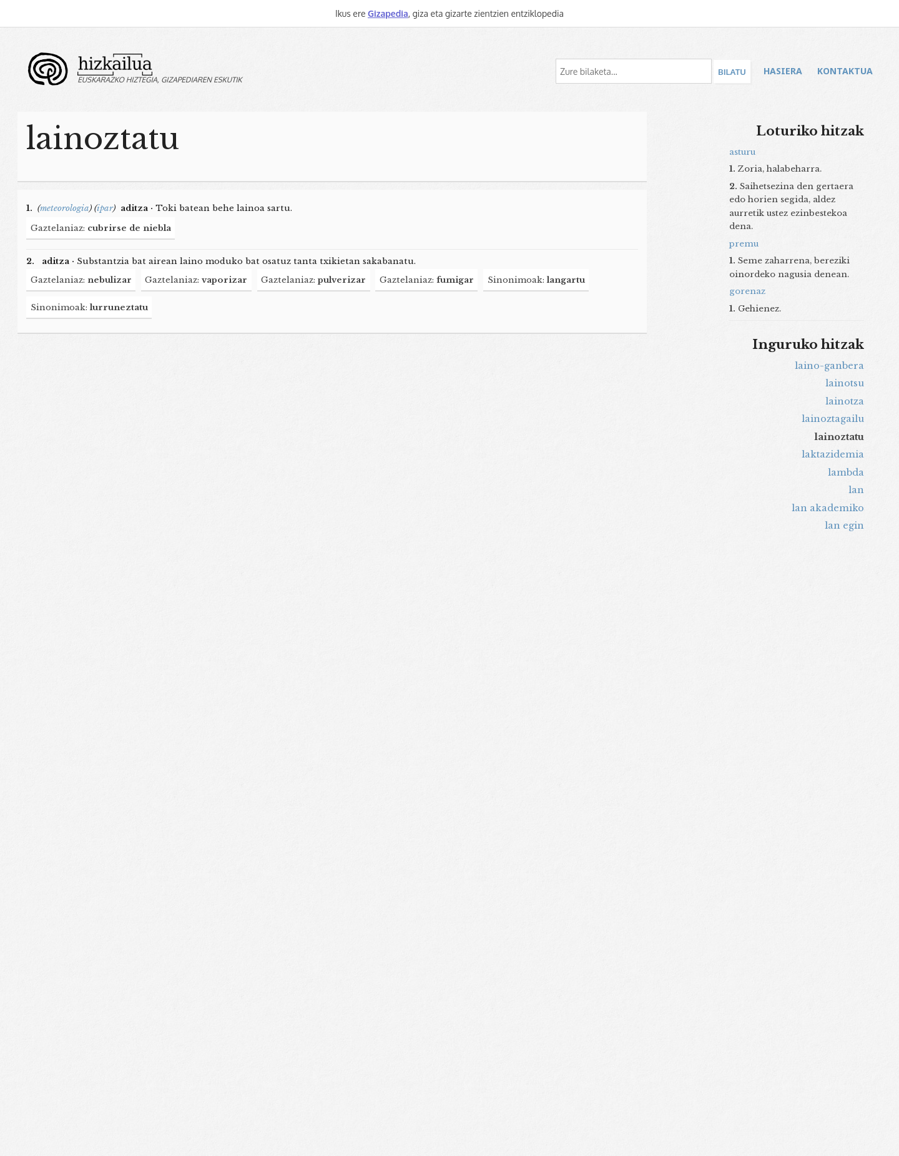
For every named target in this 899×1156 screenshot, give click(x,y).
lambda (846, 472)
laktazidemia (833, 454)
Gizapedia (388, 13)
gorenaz (747, 291)
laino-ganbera (829, 365)
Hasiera (783, 71)
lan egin (844, 525)
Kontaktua (845, 71)
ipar (105, 208)
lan (856, 490)
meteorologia (64, 208)
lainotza (844, 401)
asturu (742, 152)
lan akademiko (828, 508)
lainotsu (844, 383)
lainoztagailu (833, 418)
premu (744, 243)
